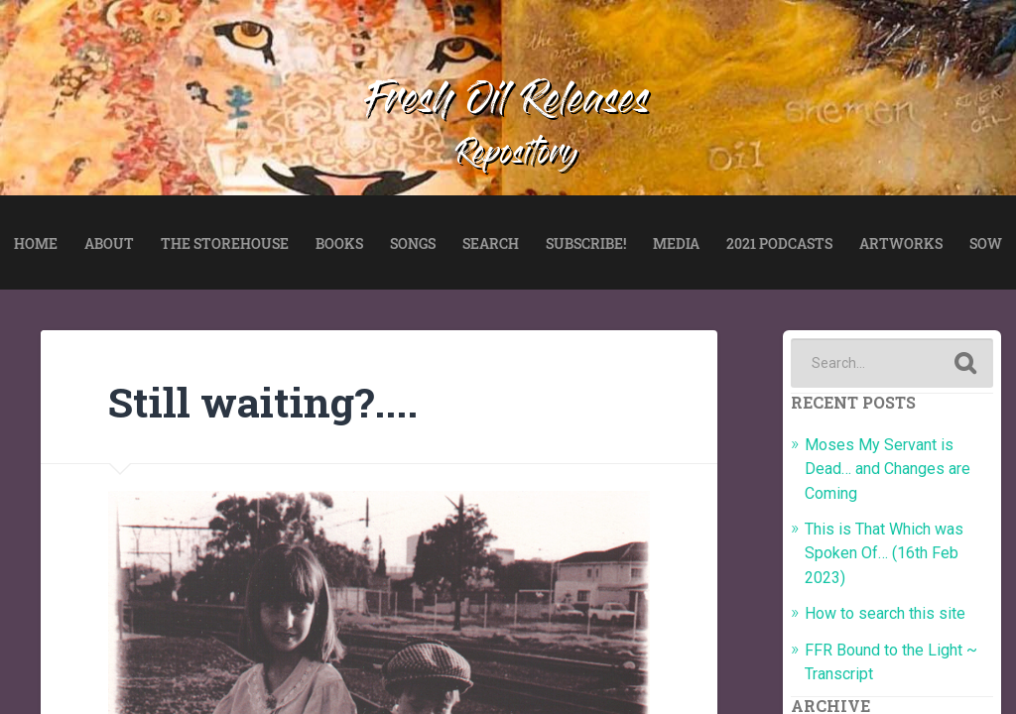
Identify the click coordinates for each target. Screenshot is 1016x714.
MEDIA (676, 243)
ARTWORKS (901, 243)
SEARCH (490, 243)
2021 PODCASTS (779, 243)
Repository (517, 155)
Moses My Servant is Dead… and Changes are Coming (887, 469)
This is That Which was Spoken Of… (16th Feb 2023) (884, 553)
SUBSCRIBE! (586, 243)
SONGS (413, 243)
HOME (36, 243)
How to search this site (885, 613)
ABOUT (109, 243)
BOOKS (339, 243)
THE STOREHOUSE (225, 243)
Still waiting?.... (263, 401)
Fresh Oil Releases (508, 103)
